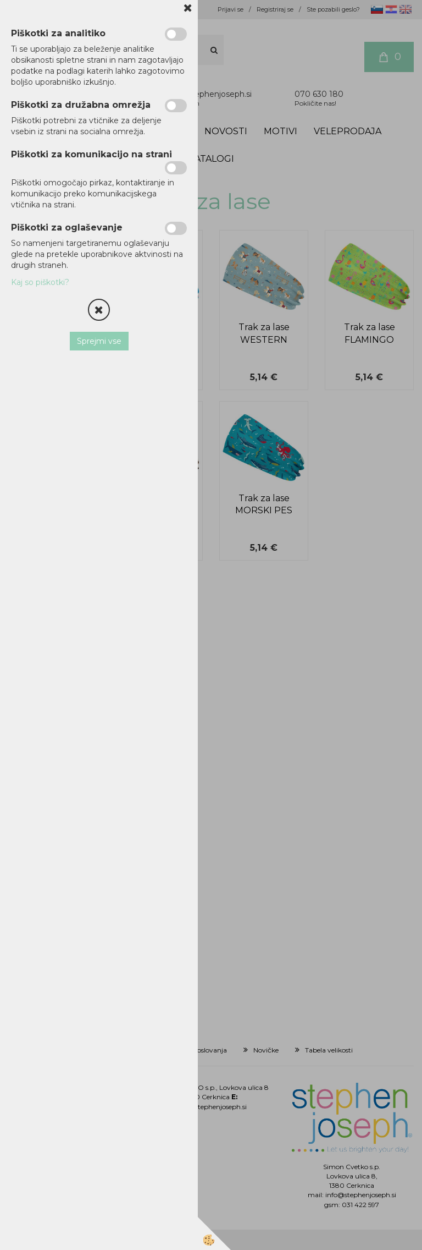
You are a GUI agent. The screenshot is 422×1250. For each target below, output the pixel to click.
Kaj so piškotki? (40, 282)
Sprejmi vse (99, 341)
